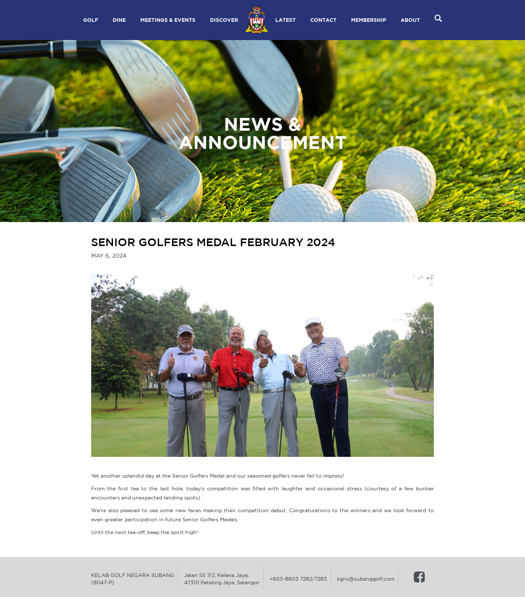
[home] (256, 20)
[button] (90, 20)
